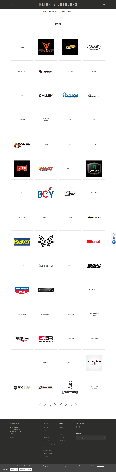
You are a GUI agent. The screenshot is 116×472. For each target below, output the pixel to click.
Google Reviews (47, 431)
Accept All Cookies (25, 469)
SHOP (44, 11)
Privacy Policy (100, 466)
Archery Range (54, 11)
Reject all (14, 469)
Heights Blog (46, 437)
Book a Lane (46, 427)
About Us (45, 434)
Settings (5, 469)
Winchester (62, 440)
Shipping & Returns (48, 453)
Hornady (61, 437)
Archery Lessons (67, 11)
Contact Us (46, 440)
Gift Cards (45, 456)
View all (61, 444)
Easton (61, 427)
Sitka (60, 431)
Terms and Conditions (48, 450)
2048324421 (13, 437)
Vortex (61, 434)
